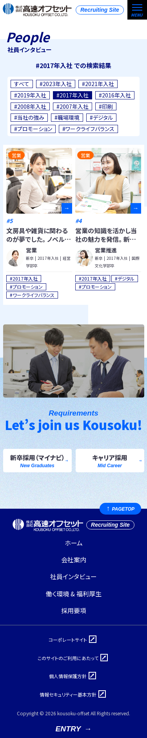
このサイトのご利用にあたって (68, 658)
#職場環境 (67, 117)
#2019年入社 (30, 95)
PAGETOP (123, 509)
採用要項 (73, 610)
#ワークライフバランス (88, 129)
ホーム (74, 542)
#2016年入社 (115, 95)
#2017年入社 (72, 95)
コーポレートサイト (68, 639)
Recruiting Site (99, 10)
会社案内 (73, 559)
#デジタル (101, 117)
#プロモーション (33, 129)
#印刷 (106, 106)
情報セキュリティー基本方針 (68, 694)
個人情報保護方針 (68, 676)
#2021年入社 (98, 84)
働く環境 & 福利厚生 (74, 593)
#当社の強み (29, 117)
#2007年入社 (72, 106)
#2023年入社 (56, 84)
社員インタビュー (73, 576)
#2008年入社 (30, 106)
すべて (21, 84)
